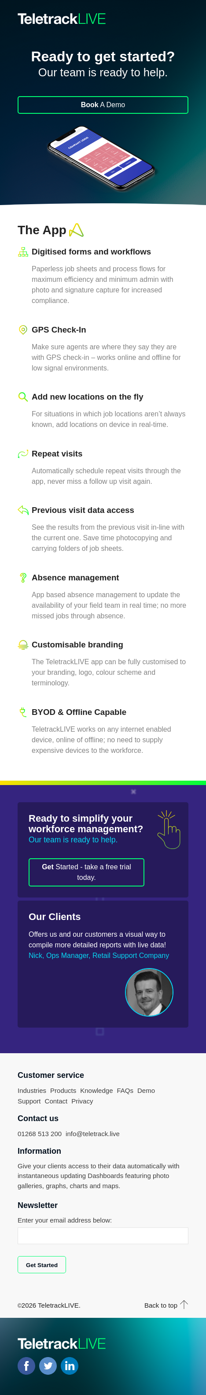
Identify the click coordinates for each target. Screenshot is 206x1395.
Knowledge (96, 1090)
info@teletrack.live (93, 1133)
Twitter (48, 1366)
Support (29, 1101)
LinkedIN (69, 1366)
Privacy (82, 1101)
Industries (32, 1090)
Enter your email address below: (65, 1220)
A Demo (103, 104)
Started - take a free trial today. (86, 872)
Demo (146, 1090)
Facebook (26, 1366)
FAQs (125, 1090)
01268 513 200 (40, 1133)
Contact (56, 1101)
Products (63, 1090)
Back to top (160, 1305)
